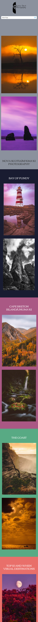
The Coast (19, 440)
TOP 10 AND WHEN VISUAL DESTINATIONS (19, 570)
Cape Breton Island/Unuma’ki (19, 311)
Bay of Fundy (19, 181)
